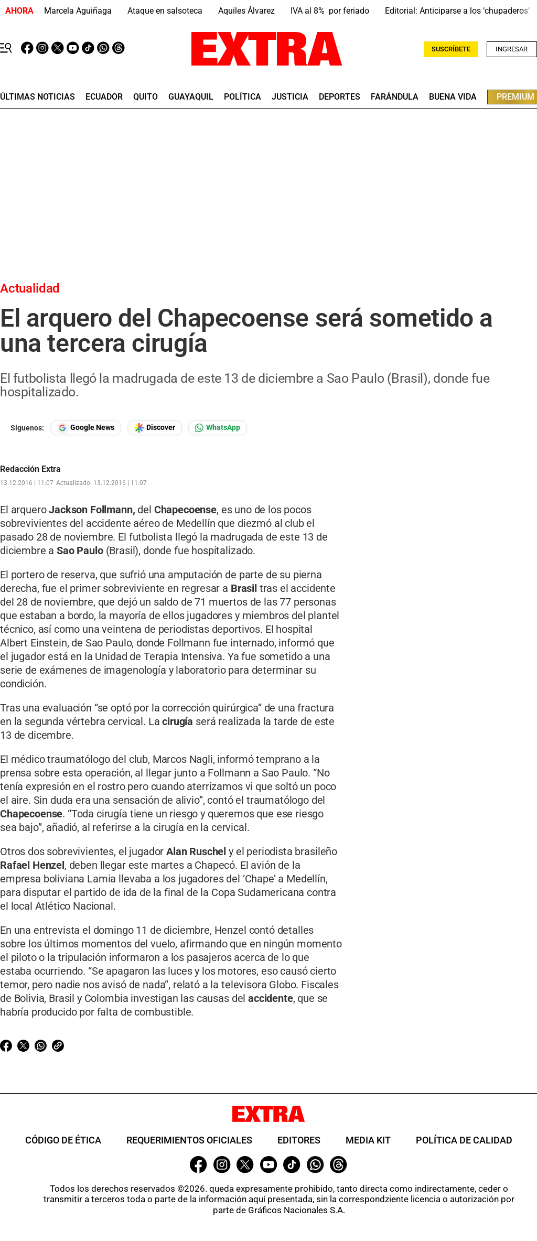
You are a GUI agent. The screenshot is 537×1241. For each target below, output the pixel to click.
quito (145, 97)
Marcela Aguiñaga (78, 11)
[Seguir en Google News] (85, 427)
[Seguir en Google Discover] (154, 427)
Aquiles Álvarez (246, 11)
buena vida (453, 97)
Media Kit (368, 1140)
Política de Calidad (464, 1140)
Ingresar (512, 49)
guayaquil (190, 97)
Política (242, 97)
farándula (394, 97)
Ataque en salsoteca (164, 11)
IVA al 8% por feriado (330, 11)
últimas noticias (37, 97)
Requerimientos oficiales (189, 1140)
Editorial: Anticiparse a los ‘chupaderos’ (457, 11)
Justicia (290, 97)
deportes (339, 97)
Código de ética (63, 1140)
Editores (298, 1140)
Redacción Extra (30, 469)
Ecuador (104, 97)
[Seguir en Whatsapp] (217, 427)
